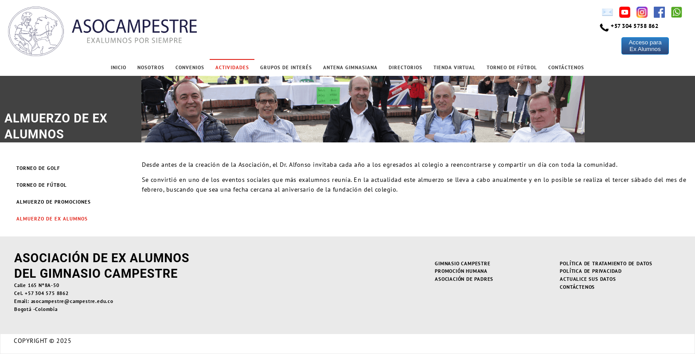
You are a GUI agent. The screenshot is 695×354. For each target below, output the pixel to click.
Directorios (405, 67)
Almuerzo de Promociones (53, 202)
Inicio (118, 67)
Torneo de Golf (38, 168)
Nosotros (150, 67)
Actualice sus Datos (588, 279)
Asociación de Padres (464, 279)
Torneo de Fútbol (512, 67)
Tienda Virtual (454, 67)
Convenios (190, 67)
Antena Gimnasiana (350, 67)
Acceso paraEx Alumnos (645, 45)
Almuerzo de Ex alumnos (52, 219)
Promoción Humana (461, 271)
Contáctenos (566, 67)
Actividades (232, 67)
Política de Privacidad (591, 271)
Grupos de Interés (286, 67)
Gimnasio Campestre (462, 263)
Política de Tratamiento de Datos (606, 263)
